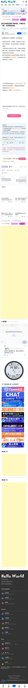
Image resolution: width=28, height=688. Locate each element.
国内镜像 (6, 19)
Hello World (17, 676)
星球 (13, 5)
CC (5, 345)
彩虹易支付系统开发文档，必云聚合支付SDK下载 (21, 181)
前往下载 (23, 28)
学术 (15, 19)
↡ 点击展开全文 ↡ (13, 116)
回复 (25, 354)
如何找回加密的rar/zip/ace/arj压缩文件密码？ (7, 200)
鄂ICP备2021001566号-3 (14, 678)
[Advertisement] (14, 272)
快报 (6, 5)
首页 (2, 5)
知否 (9, 5)
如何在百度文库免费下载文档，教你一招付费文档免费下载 (21, 200)
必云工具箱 (6, 16)
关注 (19, 33)
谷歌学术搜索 (17, 16)
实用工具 (4, 29)
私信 (25, 33)
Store (23, 19)
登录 (14, 335)
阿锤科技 (11, 29)
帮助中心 (18, 5)
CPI (23, 5)
